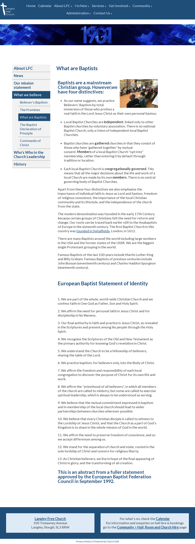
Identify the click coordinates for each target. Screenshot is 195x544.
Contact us (102, 13)
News (18, 75)
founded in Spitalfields (93, 231)
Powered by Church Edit (106, 541)
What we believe (27, 95)
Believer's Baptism (34, 102)
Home (31, 6)
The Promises (30, 110)
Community (141, 6)
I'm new (81, 6)
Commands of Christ (30, 143)
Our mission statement (24, 85)
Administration (77, 13)
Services (98, 6)
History (20, 164)
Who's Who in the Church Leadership (29, 154)
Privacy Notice (84, 541)
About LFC (62, 6)
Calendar (45, 6)
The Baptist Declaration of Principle (30, 129)
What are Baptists (33, 117)
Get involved (118, 6)
